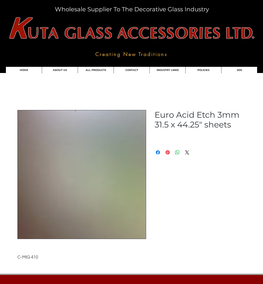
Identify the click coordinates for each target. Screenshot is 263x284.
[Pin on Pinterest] (168, 152)
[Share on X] (187, 152)
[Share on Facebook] (158, 152)
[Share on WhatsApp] (177, 152)
